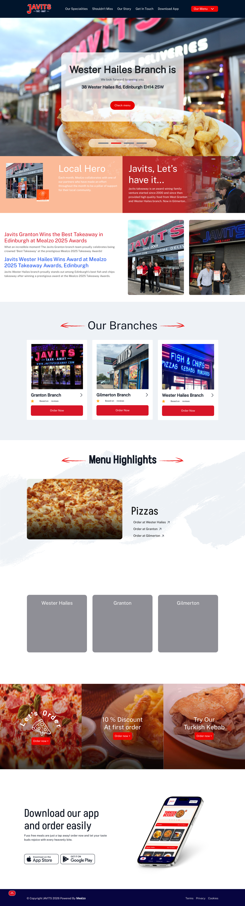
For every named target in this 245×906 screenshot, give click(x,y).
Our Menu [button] (204, 9)
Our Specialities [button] (76, 9)
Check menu (122, 105)
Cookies (213, 898)
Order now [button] (39, 741)
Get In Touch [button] (144, 9)
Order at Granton (147, 529)
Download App (168, 9)
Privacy (200, 898)
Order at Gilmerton (149, 536)
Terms (189, 898)
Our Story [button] (124, 9)
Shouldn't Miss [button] (102, 9)
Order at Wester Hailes (152, 522)
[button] (67, 549)
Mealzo (81, 898)
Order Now (57, 410)
